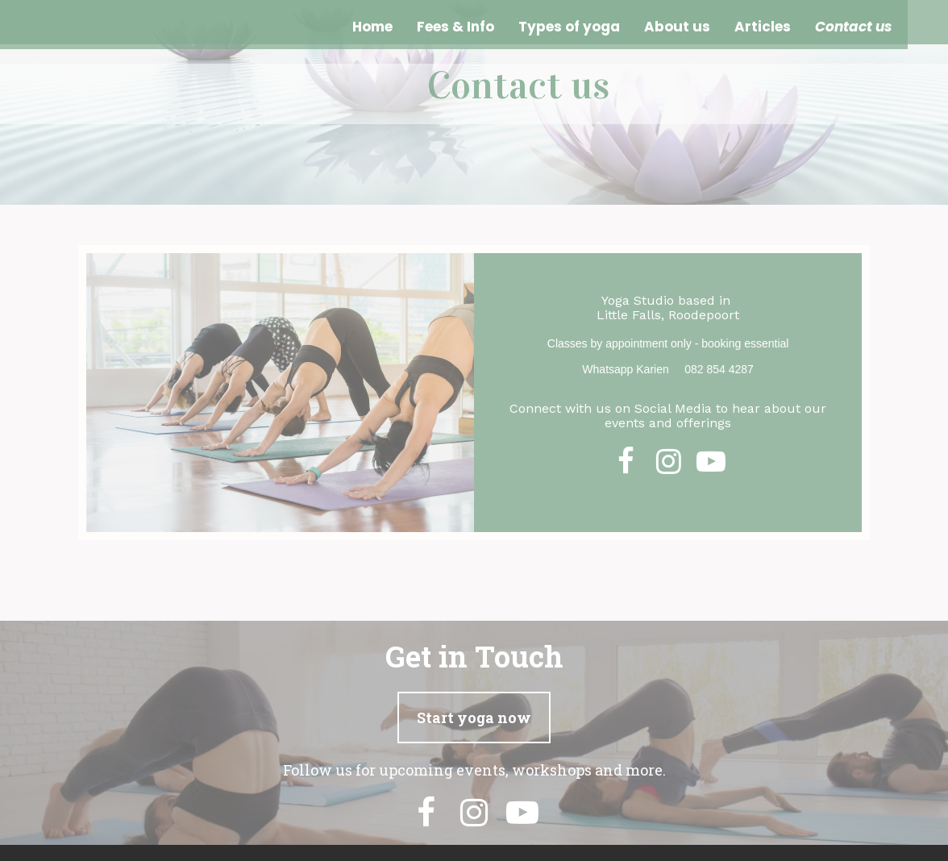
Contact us (853, 26)
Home (372, 26)
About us (677, 26)
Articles (762, 26)
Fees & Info (455, 26)
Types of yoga (569, 26)
